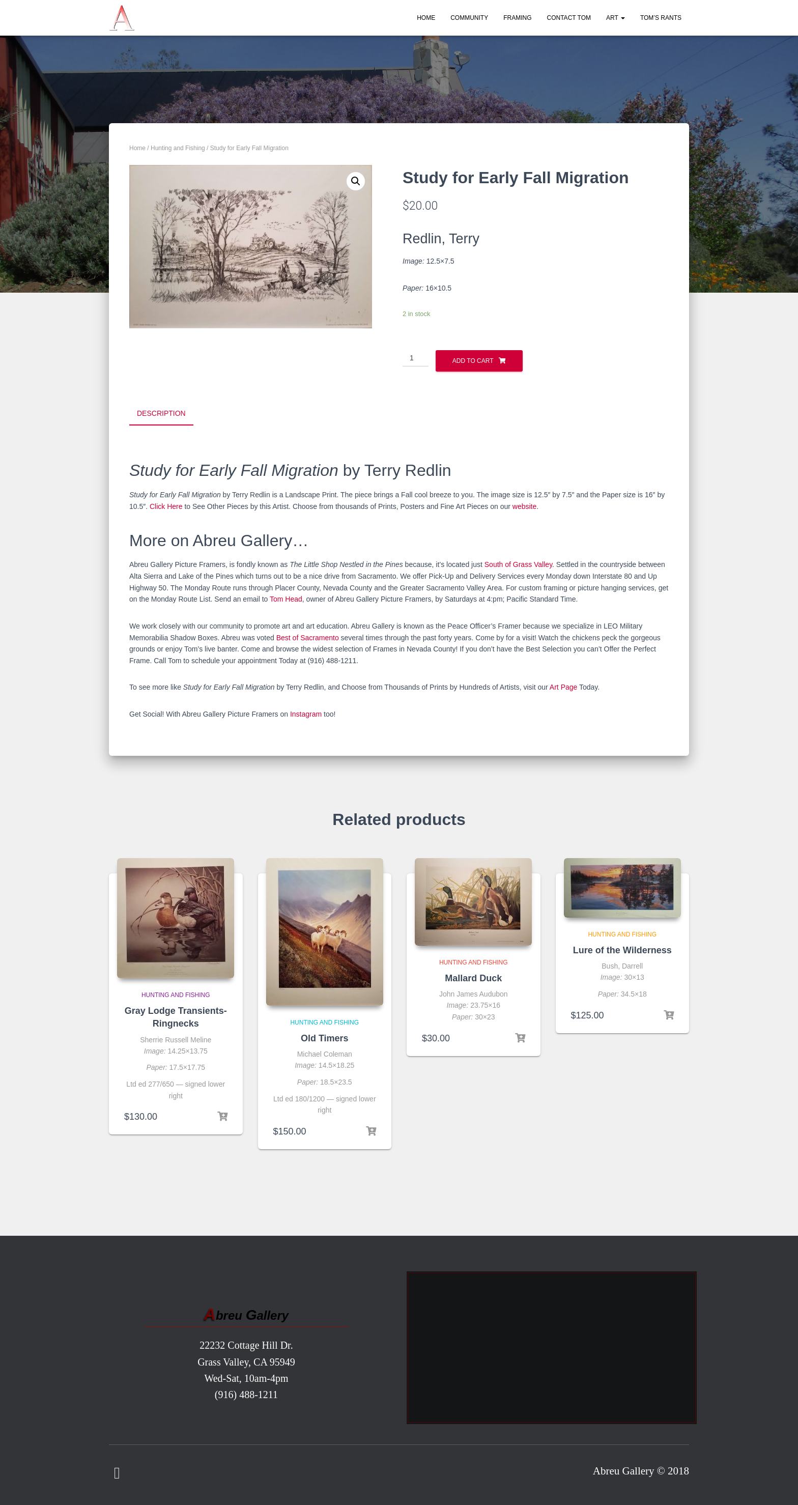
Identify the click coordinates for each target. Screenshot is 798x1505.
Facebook (117, 1472)
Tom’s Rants (660, 17)
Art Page (563, 685)
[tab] (169, 413)
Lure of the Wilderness (622, 949)
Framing (517, 17)
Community (469, 17)
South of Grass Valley (518, 563)
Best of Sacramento (307, 636)
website (524, 505)
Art (615, 17)
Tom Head (286, 597)
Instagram (306, 712)
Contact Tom (569, 17)
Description (161, 413)
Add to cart (473, 360)
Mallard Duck (473, 977)
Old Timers (325, 1037)
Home (426, 17)
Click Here (166, 505)
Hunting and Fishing (178, 148)
